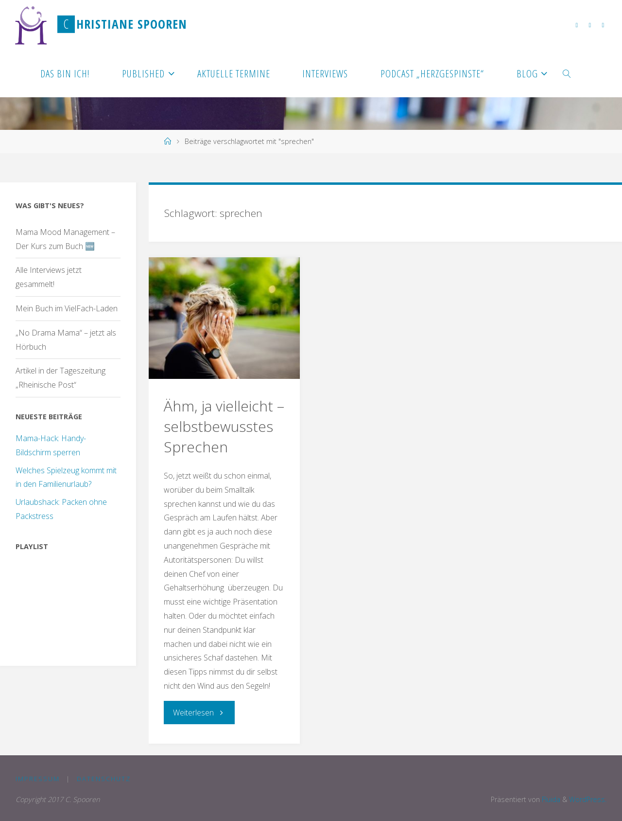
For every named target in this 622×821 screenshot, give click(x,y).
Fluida (550, 799)
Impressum (38, 778)
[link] (567, 73)
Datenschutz (104, 778)
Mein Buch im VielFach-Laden (67, 308)
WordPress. (587, 799)
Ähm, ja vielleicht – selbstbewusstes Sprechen (224, 426)
